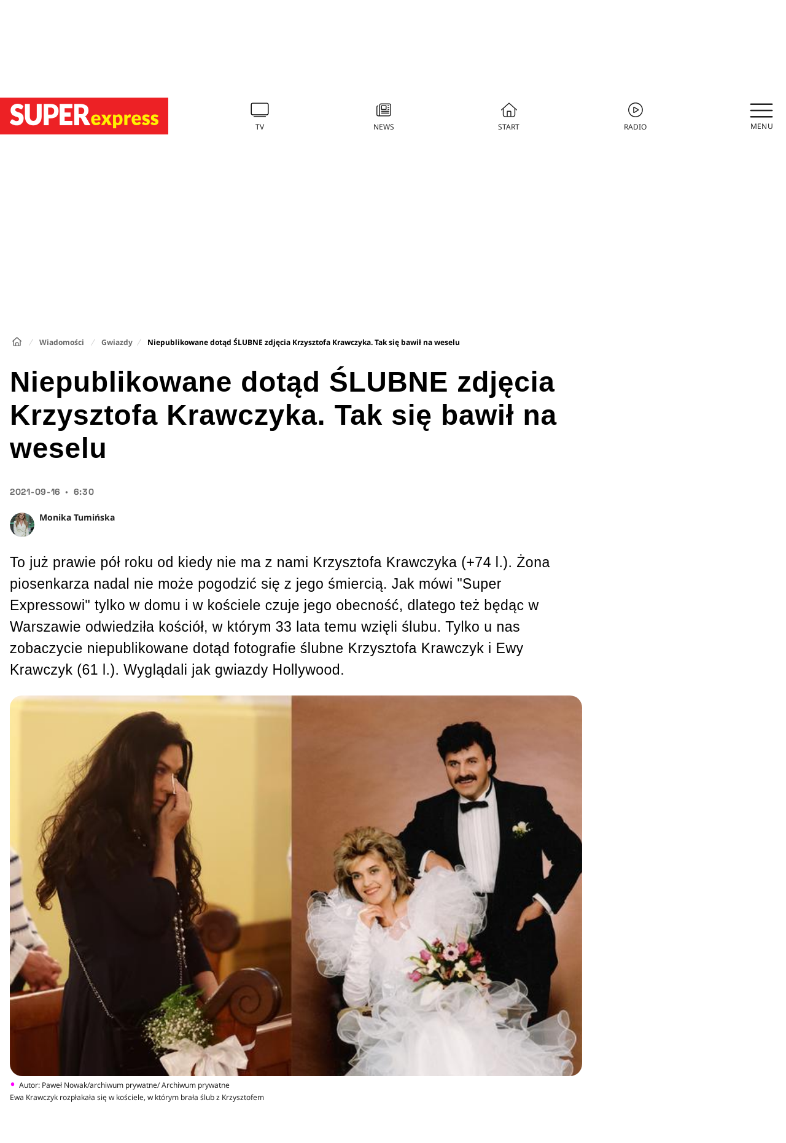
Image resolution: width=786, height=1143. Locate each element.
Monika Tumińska (77, 517)
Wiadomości (61, 342)
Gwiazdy (117, 342)
